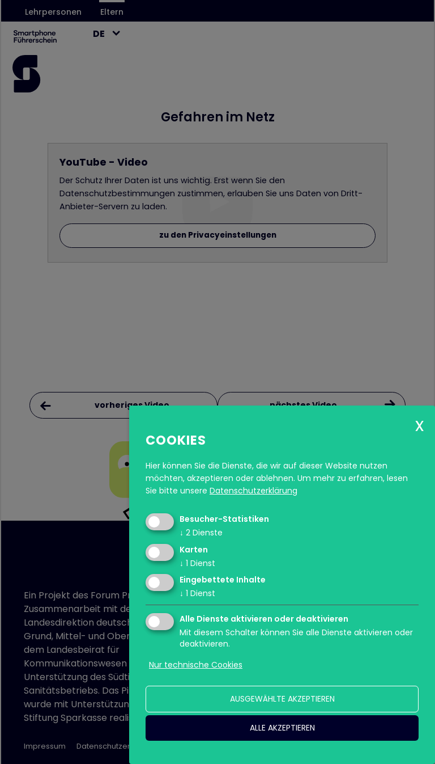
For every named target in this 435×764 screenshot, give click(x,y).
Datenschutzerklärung (253, 490)
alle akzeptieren (282, 727)
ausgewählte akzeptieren (282, 698)
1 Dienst (197, 563)
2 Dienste (201, 532)
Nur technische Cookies (195, 664)
